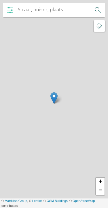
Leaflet (37, 201)
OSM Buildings (57, 201)
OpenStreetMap (84, 201)
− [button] (100, 190)
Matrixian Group (16, 201)
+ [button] (100, 182)
